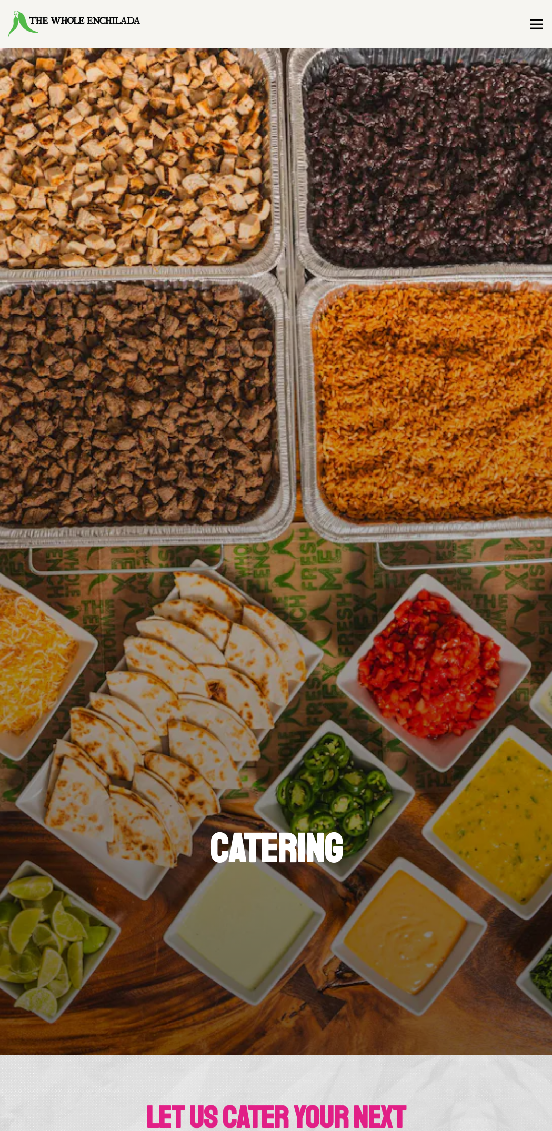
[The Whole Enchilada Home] (74, 24)
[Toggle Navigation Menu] (536, 24)
